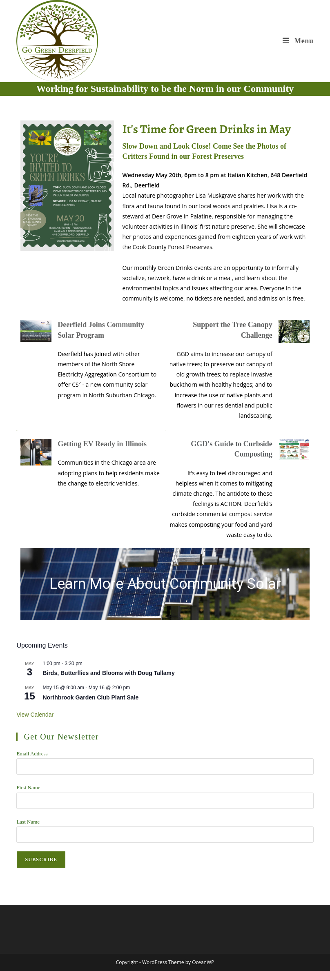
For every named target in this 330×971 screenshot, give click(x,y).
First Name (28, 787)
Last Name (28, 822)
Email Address (31, 754)
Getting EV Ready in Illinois (102, 444)
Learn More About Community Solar (165, 583)
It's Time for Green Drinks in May (206, 129)
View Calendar (35, 714)
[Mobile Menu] (298, 41)
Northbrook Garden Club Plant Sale (90, 697)
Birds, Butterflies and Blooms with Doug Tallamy (108, 673)
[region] (164, 584)
